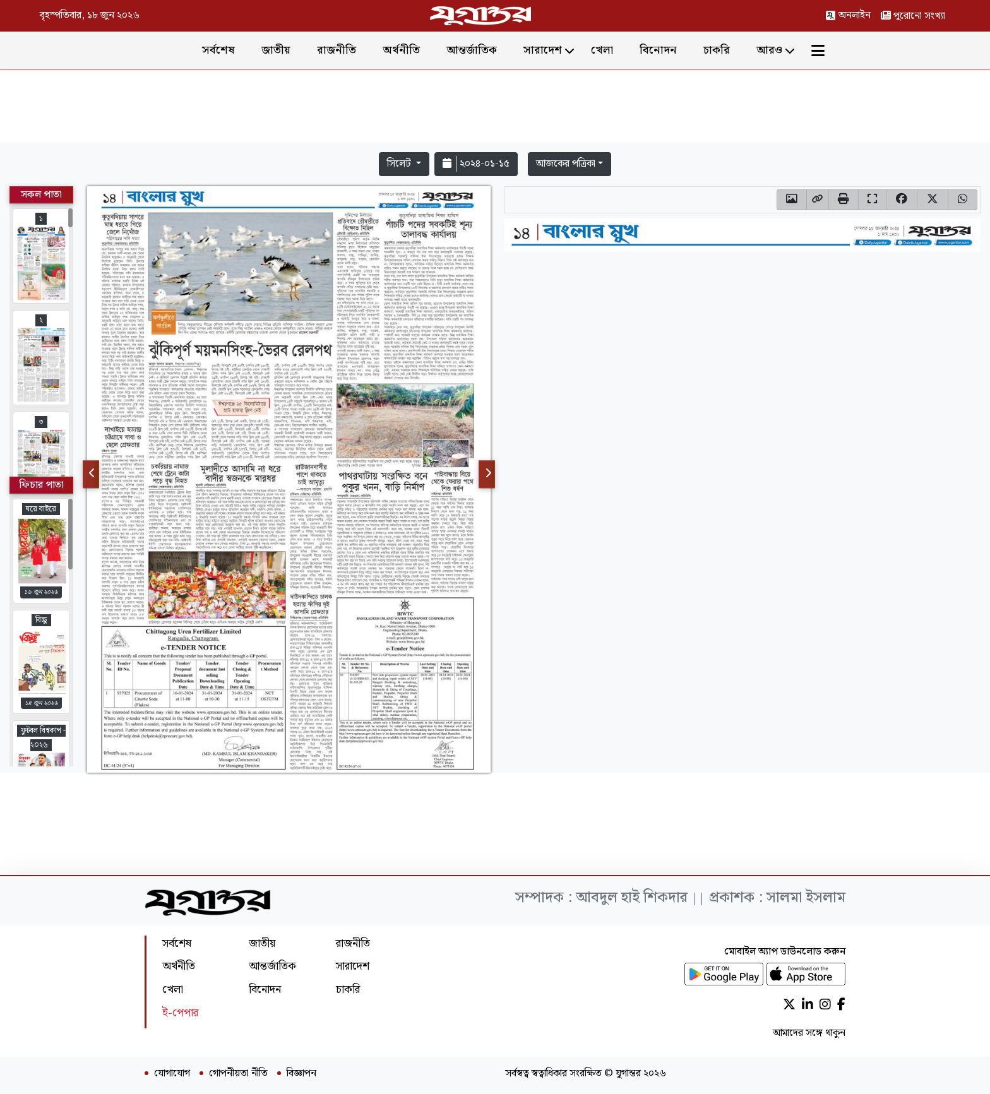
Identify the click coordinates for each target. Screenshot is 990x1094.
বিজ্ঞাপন (301, 1073)
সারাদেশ (542, 50)
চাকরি (716, 50)
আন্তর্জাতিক (471, 50)
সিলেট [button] (400, 164)
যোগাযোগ (172, 1073)
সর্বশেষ (218, 50)
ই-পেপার (180, 1013)
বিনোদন (658, 50)
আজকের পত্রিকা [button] (565, 164)
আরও (769, 50)
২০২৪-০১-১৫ (476, 164)
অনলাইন (848, 15)
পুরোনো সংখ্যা (913, 16)
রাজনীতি (336, 50)
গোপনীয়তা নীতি (238, 1073)
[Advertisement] (495, 108)
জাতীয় (275, 50)
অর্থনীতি (401, 50)
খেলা (602, 50)
